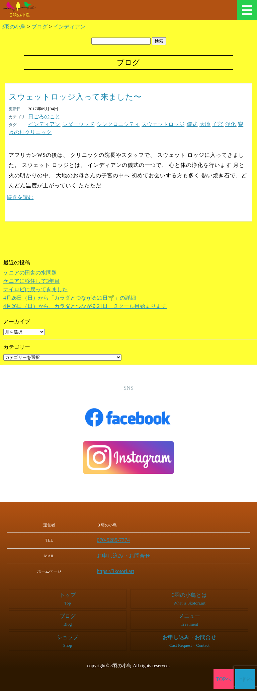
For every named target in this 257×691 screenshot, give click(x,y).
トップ (68, 588)
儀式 (163, 123)
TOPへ (223, 679)
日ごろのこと (41, 116)
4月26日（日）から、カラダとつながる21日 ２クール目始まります (85, 297)
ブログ (68, 609)
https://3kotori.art (124, 560)
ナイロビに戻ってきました (35, 280)
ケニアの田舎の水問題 (30, 263)
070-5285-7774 (123, 530)
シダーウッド (69, 123)
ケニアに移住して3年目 (31, 272)
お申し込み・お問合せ (130, 545)
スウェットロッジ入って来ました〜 (75, 96)
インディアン (41, 123)
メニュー (247, 10)
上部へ (245, 679)
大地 (173, 123)
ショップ (67, 630)
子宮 (184, 123)
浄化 (195, 123)
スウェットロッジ (138, 123)
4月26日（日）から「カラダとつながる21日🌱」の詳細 (69, 289)
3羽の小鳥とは (189, 588)
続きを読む (20, 188)
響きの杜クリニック (221, 123)
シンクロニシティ (102, 123)
